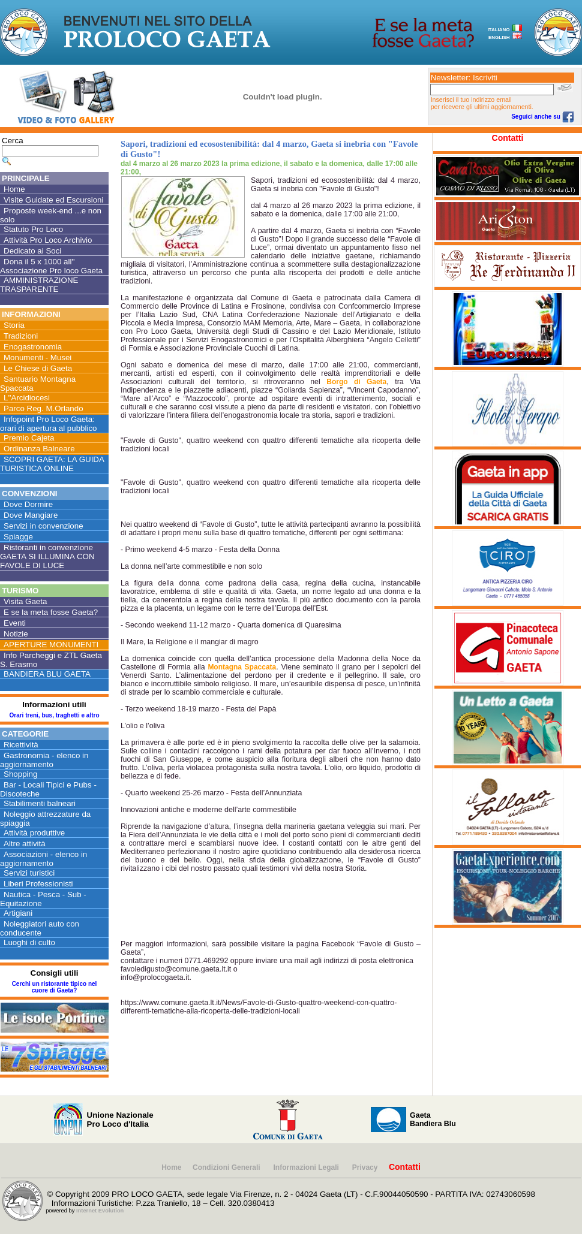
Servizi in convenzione (43, 525)
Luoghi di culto (29, 942)
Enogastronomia (33, 346)
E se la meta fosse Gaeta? (51, 612)
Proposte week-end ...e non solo (50, 215)
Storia (14, 325)
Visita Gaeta (25, 601)
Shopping (20, 774)
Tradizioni (21, 335)
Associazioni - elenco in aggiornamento (43, 859)
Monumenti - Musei (37, 357)
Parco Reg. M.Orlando (43, 408)
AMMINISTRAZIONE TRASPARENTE (39, 285)
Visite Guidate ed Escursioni (53, 199)
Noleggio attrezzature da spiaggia (45, 819)
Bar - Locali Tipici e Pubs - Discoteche (48, 789)
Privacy (365, 1167)
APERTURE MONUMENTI (51, 644)
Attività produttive (34, 832)
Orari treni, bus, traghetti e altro (54, 715)
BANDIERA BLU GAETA (47, 673)
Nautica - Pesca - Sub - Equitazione (43, 899)
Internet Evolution (100, 1211)
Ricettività (21, 744)
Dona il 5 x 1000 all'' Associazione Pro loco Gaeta (51, 266)
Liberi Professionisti (38, 883)
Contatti (508, 138)
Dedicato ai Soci (32, 250)
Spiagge (18, 536)
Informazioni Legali (307, 1167)
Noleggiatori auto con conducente (39, 928)
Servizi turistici (29, 872)
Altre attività (25, 843)
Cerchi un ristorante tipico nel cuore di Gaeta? (54, 987)
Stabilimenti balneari (40, 803)
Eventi (15, 622)
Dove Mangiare (31, 515)
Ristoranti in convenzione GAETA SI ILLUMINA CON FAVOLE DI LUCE (47, 556)
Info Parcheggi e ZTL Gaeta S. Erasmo (51, 660)
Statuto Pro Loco (33, 229)
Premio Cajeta (29, 437)
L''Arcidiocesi (27, 397)
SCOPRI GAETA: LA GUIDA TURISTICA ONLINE (52, 464)
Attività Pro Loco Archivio (48, 240)
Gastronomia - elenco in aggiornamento (44, 760)
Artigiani (18, 913)
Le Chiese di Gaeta (38, 368)
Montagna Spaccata (242, 667)
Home (14, 189)
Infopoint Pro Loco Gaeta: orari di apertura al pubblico (48, 424)
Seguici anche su (542, 116)
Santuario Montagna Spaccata (38, 384)
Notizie (16, 633)
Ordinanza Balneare (39, 448)
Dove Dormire (28, 504)
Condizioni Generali (227, 1167)
